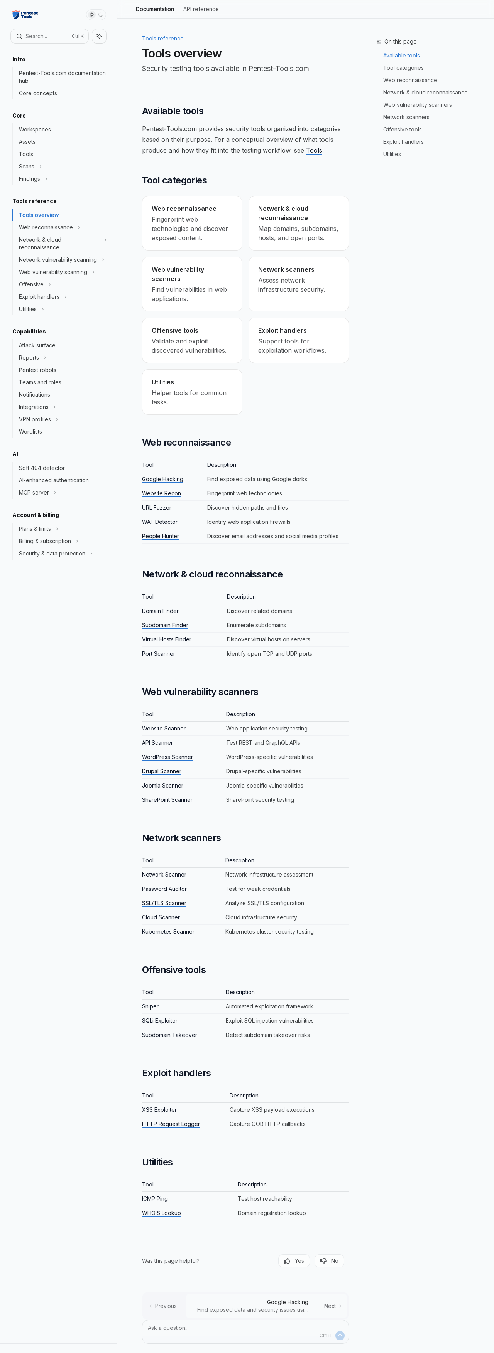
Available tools (401, 55)
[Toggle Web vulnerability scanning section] (61, 272)
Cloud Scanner (161, 917)
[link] (192, 223)
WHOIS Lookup (161, 1213)
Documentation (155, 12)
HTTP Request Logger (171, 1124)
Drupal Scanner (161, 771)
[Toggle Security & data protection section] (61, 553)
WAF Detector (160, 521)
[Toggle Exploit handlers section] (61, 297)
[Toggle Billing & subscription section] (61, 541)
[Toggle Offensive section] (61, 284)
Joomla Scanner (162, 785)
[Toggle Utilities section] (61, 309)
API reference (201, 12)
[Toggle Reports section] (61, 358)
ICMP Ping (155, 1198)
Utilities (392, 154)
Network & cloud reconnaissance (425, 92)
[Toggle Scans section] (61, 166)
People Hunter (160, 536)
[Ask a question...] (245, 1331)
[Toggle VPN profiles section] (61, 419)
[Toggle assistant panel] (99, 36)
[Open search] (49, 36)
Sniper (150, 1006)
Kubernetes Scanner (168, 931)
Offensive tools (402, 129)
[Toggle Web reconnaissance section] (61, 227)
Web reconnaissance (410, 80)
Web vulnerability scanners (417, 104)
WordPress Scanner (167, 757)
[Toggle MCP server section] (61, 492)
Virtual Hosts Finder (166, 639)
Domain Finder (160, 611)
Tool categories (403, 67)
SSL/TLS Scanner (164, 903)
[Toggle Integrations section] (61, 407)
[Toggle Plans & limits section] (61, 529)
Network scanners (406, 117)
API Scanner (157, 742)
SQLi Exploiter (160, 1020)
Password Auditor (164, 888)
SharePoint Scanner (167, 799)
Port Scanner (158, 653)
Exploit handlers (403, 141)
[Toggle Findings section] (61, 179)
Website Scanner (164, 728)
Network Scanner (164, 874)
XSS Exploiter (159, 1109)
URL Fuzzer (156, 507)
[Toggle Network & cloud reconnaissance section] (61, 244)
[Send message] (340, 1335)
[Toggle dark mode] (96, 14)
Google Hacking (162, 479)
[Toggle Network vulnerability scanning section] (61, 260)
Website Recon (161, 493)
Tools (314, 150)
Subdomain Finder (165, 625)
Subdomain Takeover (169, 1035)
